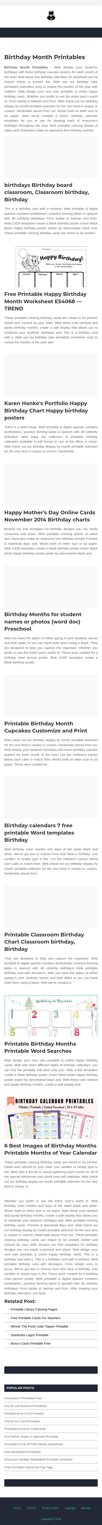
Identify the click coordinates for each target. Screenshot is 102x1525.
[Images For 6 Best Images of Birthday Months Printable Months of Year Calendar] (51, 1118)
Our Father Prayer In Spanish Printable (31, 1436)
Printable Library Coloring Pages (34, 1309)
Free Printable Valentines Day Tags (28, 1467)
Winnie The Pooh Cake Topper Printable (39, 1326)
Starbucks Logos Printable (30, 1335)
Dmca (17, 1508)
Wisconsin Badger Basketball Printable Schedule (38, 1459)
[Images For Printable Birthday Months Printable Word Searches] (51, 1016)
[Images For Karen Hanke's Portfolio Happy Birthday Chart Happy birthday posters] (51, 375)
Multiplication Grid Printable (24, 1413)
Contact (31, 1508)
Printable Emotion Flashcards (25, 1428)
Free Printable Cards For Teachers (35, 1318)
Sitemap (85, 1508)
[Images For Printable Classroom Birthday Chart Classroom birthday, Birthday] (51, 907)
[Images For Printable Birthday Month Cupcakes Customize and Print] (51, 696)
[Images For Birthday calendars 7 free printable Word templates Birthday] (51, 798)
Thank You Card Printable (22, 1421)
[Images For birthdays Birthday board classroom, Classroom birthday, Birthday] (51, 157)
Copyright (69, 1508)
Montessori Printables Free (23, 1398)
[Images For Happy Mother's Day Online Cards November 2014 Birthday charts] (51, 485)
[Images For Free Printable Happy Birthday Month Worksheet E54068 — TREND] (51, 266)
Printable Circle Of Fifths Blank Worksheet (33, 1444)
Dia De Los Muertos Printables (25, 1406)
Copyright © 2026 (51, 1519)
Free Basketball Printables (22, 1452)
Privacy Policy (50, 1508)
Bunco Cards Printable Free (31, 1343)
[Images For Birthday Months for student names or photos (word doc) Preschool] (51, 586)
